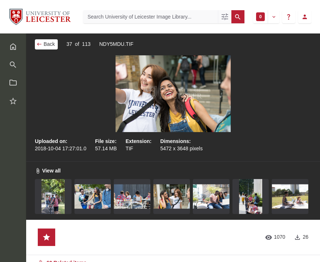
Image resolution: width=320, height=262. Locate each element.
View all (48, 171)
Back (45, 44)
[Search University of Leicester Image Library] (150, 16)
